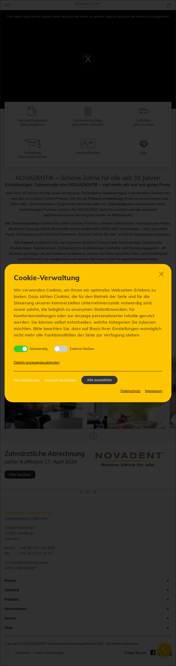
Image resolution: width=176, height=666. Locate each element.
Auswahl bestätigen (61, 380)
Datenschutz (130, 391)
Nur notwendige (27, 380)
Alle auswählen (99, 380)
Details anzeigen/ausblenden (37, 362)
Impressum (153, 391)
